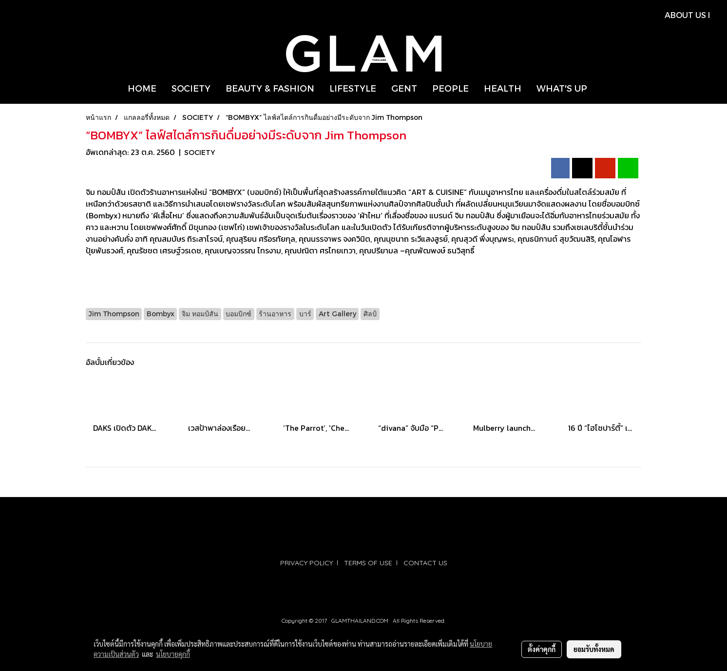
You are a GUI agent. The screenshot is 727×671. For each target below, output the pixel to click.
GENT (404, 88)
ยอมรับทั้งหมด (594, 649)
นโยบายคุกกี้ (173, 654)
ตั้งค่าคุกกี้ (541, 649)
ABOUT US (685, 14)
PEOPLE (450, 88)
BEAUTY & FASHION (270, 88)
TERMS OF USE (368, 562)
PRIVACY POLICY (306, 562)
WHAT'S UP (561, 88)
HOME (142, 88)
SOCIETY (191, 88)
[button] (603, 88)
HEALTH (502, 88)
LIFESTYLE (352, 88)
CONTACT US (425, 562)
